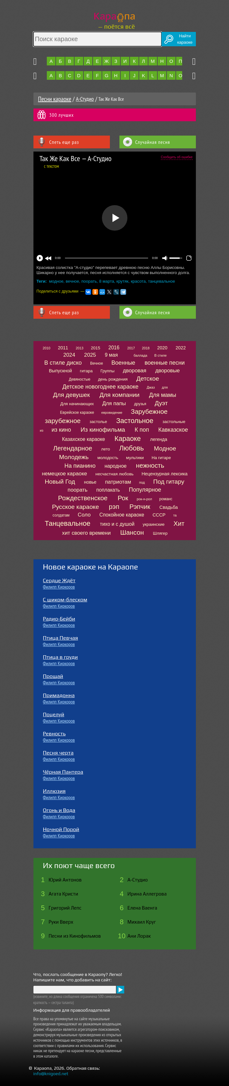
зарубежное (63, 420)
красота (138, 281)
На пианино (80, 466)
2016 (113, 347)
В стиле (160, 355)
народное (115, 466)
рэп (114, 506)
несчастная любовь (115, 474)
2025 (90, 355)
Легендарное (72, 448)
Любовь (131, 448)
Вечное (96, 363)
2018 (146, 348)
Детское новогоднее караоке (100, 386)
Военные (123, 363)
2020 (162, 347)
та (175, 515)
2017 (131, 348)
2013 (79, 348)
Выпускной (60, 370)
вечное (72, 281)
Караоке (128, 439)
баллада (140, 355)
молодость (107, 457)
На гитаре (161, 457)
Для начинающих (77, 403)
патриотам (118, 482)
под (142, 482)
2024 (69, 355)
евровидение (111, 412)
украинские (154, 524)
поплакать (108, 490)
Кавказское (173, 430)
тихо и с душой (117, 524)
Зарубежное (149, 411)
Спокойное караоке (121, 514)
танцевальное (161, 281)
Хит (179, 523)
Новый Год (60, 481)
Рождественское (82, 498)
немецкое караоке (64, 474)
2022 (180, 347)
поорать (89, 281)
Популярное (145, 490)
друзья (140, 404)
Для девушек (71, 394)
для (165, 387)
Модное (165, 448)
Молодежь (74, 457)
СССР (159, 514)
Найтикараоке (185, 39)
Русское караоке (75, 506)
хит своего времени (86, 533)
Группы (107, 370)
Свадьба (169, 507)
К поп (142, 430)
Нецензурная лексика (164, 473)
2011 (63, 347)
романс (165, 499)
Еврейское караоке (77, 412)
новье (90, 482)
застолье (98, 421)
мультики (135, 457)
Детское (147, 378)
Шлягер (160, 533)
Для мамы (162, 395)
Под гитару (168, 481)
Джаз (151, 387)
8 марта (106, 281)
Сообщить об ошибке (176, 157)
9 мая (111, 355)
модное (56, 281)
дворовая (135, 371)
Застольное (135, 421)
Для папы (114, 403)
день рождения (113, 379)
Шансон (132, 532)
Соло (84, 515)
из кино (61, 430)
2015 (95, 348)
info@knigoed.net (50, 1073)
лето (105, 449)
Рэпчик (139, 506)
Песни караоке (54, 99)
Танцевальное (67, 523)
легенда (158, 439)
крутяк (122, 281)
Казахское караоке (83, 439)
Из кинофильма (103, 429)
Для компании (120, 394)
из (41, 430)
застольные (173, 421)
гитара (86, 370)
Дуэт (161, 403)
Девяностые (79, 379)
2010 (46, 348)
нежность (150, 465)
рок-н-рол (144, 499)
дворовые (167, 371)
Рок (123, 498)
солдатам (61, 515)
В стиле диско (63, 363)
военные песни (165, 363)
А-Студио (85, 98)
